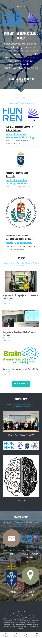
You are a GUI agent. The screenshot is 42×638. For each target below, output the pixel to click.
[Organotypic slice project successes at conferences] (20, 290)
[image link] (21, 119)
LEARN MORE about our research (21, 88)
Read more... (7, 312)
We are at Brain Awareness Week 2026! (20, 378)
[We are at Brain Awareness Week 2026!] (20, 364)
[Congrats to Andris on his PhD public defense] (20, 327)
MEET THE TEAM (21, 408)
